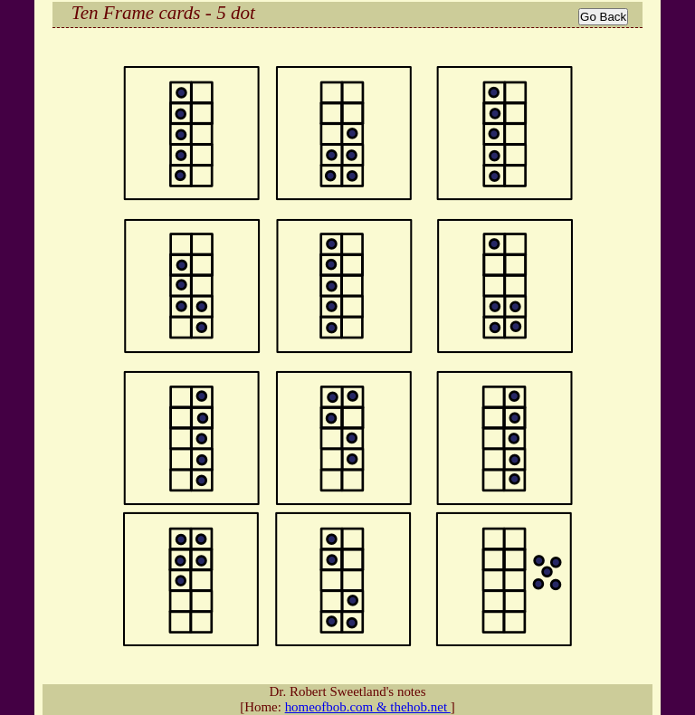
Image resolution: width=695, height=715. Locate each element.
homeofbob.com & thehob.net (368, 707)
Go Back (603, 17)
